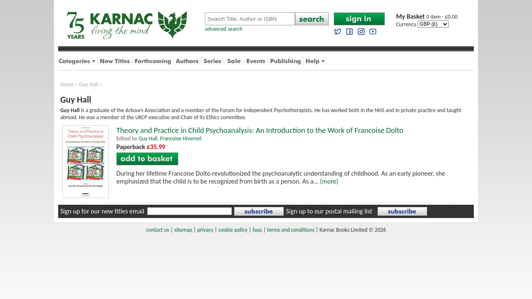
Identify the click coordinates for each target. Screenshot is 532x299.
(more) (329, 181)
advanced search (223, 28)
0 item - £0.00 (427, 16)
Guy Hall (88, 84)
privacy (205, 229)
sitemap (183, 229)
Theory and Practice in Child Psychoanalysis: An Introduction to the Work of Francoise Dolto (259, 130)
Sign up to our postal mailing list (329, 211)
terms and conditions (290, 229)
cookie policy (232, 229)
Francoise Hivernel (181, 138)
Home (67, 84)
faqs (257, 229)
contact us (157, 229)
